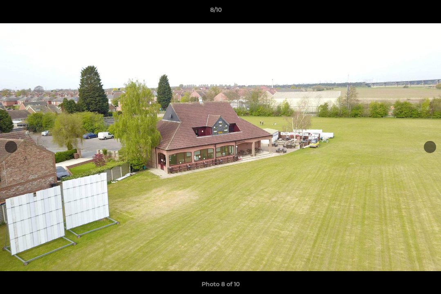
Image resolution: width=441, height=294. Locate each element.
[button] (407, 12)
